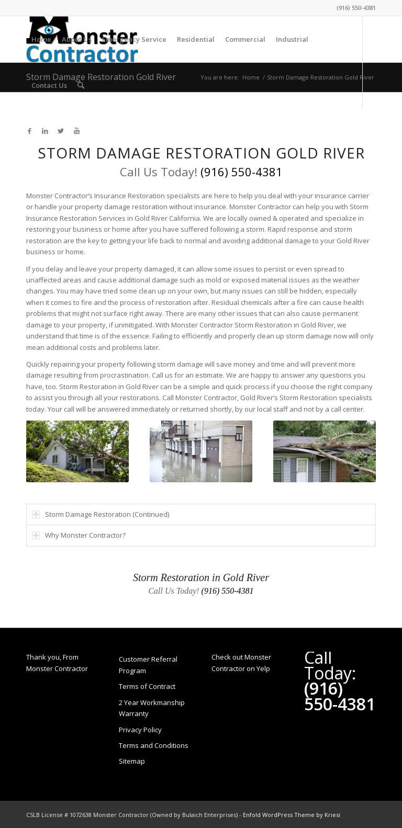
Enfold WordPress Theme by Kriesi (291, 815)
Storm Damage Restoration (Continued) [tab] (100, 514)
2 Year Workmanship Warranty (152, 708)
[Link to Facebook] (29, 131)
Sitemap (132, 761)
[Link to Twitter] (61, 131)
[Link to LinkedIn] (45, 131)
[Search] (81, 85)
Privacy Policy (140, 729)
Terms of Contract (147, 686)
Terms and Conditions (153, 745)
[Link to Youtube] (76, 131)
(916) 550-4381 (356, 8)
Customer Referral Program (148, 664)
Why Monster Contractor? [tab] (79, 535)
